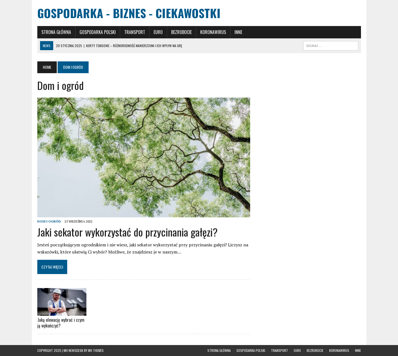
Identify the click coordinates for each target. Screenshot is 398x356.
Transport (134, 32)
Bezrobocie (181, 32)
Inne (238, 32)
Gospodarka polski (98, 32)
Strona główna (56, 32)
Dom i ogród (49, 221)
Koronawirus (213, 32)
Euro (158, 32)
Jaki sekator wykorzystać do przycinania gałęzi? (127, 232)
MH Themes (96, 350)
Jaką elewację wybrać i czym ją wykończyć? (60, 323)
